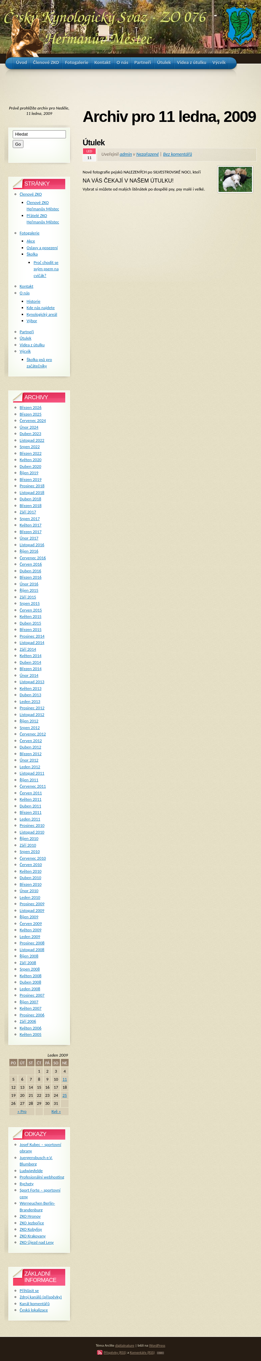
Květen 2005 (30, 1034)
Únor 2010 (29, 890)
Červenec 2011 (33, 786)
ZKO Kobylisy (31, 1229)
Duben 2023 (30, 433)
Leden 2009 (30, 936)
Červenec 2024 (33, 420)
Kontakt (26, 286)
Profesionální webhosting (42, 1176)
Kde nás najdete (41, 307)
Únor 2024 (29, 427)
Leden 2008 (30, 988)
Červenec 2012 (33, 733)
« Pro (22, 1111)
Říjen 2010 (29, 838)
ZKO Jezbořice (32, 1222)
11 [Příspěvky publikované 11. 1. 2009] (65, 1079)
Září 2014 (28, 649)
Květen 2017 (30, 524)
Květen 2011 (30, 799)
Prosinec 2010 (32, 825)
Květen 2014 (30, 655)
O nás (25, 292)
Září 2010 (28, 845)
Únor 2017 (29, 538)
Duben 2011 (30, 805)
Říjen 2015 (29, 590)
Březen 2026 (30, 407)
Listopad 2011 (32, 773)
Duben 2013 (30, 694)
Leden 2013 (30, 701)
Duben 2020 (30, 466)
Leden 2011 (30, 818)
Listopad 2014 (32, 642)
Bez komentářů (177, 154)
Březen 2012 (30, 753)
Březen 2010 (30, 884)
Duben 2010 (30, 877)
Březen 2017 (30, 531)
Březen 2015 (30, 629)
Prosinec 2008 (32, 942)
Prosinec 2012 (32, 707)
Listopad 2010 (32, 832)
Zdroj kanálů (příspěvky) (41, 1296)
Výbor (32, 320)
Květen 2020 (30, 459)
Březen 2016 (30, 577)
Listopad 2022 (32, 440)
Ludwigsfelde (31, 1170)
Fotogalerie (29, 232)
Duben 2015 (30, 623)
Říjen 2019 (29, 472)
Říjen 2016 (29, 551)
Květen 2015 (30, 616)
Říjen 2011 (29, 779)
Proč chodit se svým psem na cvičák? (46, 269)
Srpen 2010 (30, 851)
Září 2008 (28, 962)
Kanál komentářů (35, 1303)
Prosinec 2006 (32, 1014)
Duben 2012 (30, 746)
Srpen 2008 (30, 969)
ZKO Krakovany (33, 1235)
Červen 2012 (31, 740)
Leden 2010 (30, 897)
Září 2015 (28, 596)
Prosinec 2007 (32, 995)
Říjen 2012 (29, 720)
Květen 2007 (30, 1008)
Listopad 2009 (32, 910)
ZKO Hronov (30, 1216)
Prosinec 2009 (32, 903)
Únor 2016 (29, 583)
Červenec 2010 (33, 858)
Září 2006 (28, 1021)
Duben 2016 (30, 570)
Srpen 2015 (30, 603)
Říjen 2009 (29, 916)
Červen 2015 (31, 610)
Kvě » (56, 1111)
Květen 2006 (30, 1027)
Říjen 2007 (29, 1001)
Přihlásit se (29, 1290)
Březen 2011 (30, 812)
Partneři (27, 331)
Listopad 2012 (32, 714)
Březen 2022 (30, 453)
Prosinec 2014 (32, 636)
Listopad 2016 (32, 544)
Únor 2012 (29, 760)
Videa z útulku (32, 344)
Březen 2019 (30, 479)
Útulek (94, 142)
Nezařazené (147, 154)
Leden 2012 (30, 766)
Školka (32, 254)
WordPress (157, 1345)
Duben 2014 (30, 662)
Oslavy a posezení (42, 247)
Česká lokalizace (34, 1309)
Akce (31, 240)
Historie (33, 301)
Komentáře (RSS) (142, 1352)
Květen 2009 (30, 929)
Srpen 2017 (30, 518)
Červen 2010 (31, 864)
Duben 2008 (30, 982)
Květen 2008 (30, 975)
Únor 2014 (29, 675)
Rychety (27, 1183)
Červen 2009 (31, 923)
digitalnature (124, 1345)
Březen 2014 (30, 668)
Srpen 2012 (30, 727)
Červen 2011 (31, 792)
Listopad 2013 (32, 681)
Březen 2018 (30, 505)
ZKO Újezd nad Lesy (37, 1242)
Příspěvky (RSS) (115, 1352)
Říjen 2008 (29, 955)
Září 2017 (28, 511)
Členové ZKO (31, 194)
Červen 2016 (31, 564)
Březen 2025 (30, 414)
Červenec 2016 (33, 557)
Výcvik (25, 351)
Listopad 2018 (32, 492)
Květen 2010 (30, 871)
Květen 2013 (30, 688)
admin (126, 154)
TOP (160, 1353)
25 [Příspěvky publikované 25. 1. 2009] (65, 1095)
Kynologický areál (42, 314)
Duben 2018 (30, 498)
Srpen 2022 (30, 446)
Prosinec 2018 (32, 485)
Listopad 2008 (32, 949)
